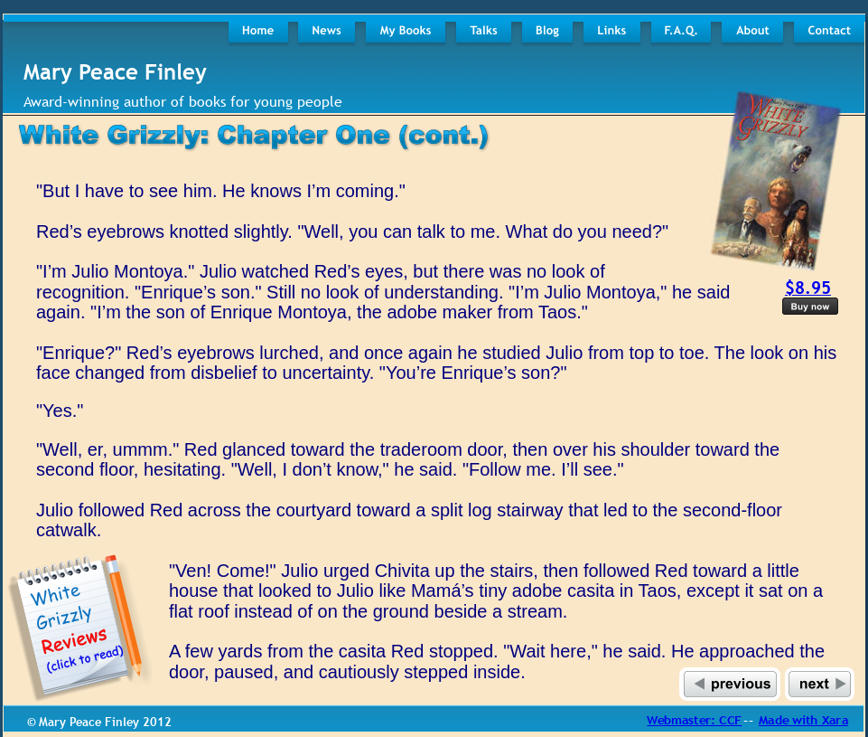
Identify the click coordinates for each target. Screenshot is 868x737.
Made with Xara (803, 720)
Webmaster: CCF (694, 720)
